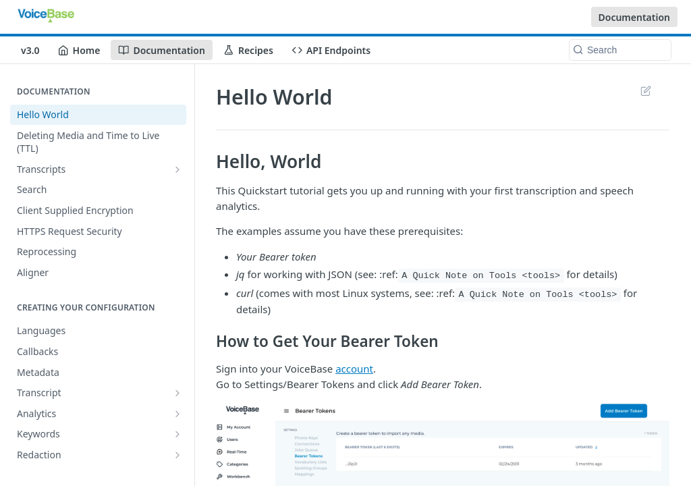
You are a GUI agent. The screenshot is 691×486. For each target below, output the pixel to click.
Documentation (635, 17)
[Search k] (620, 50)
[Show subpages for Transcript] (177, 392)
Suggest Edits (645, 90)
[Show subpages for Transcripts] (177, 169)
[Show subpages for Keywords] (177, 434)
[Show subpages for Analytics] (177, 413)
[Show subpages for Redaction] (177, 455)
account (354, 368)
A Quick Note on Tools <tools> (481, 276)
